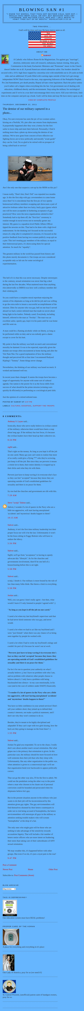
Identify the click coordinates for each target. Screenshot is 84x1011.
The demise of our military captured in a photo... (26, 110)
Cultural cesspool (21, 406)
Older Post (53, 869)
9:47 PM (12, 858)
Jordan (10, 595)
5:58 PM (12, 569)
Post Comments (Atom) (24, 875)
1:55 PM (12, 733)
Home (30, 869)
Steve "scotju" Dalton (17, 503)
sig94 (10, 447)
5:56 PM (12, 543)
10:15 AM (13, 518)
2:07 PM (28, 402)
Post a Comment (10, 865)
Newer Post (7, 869)
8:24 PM (12, 440)
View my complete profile (42, 100)
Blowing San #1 (42, 9)
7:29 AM (12, 495)
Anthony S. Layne (15, 421)
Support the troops (43, 406)
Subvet (47, 55)
